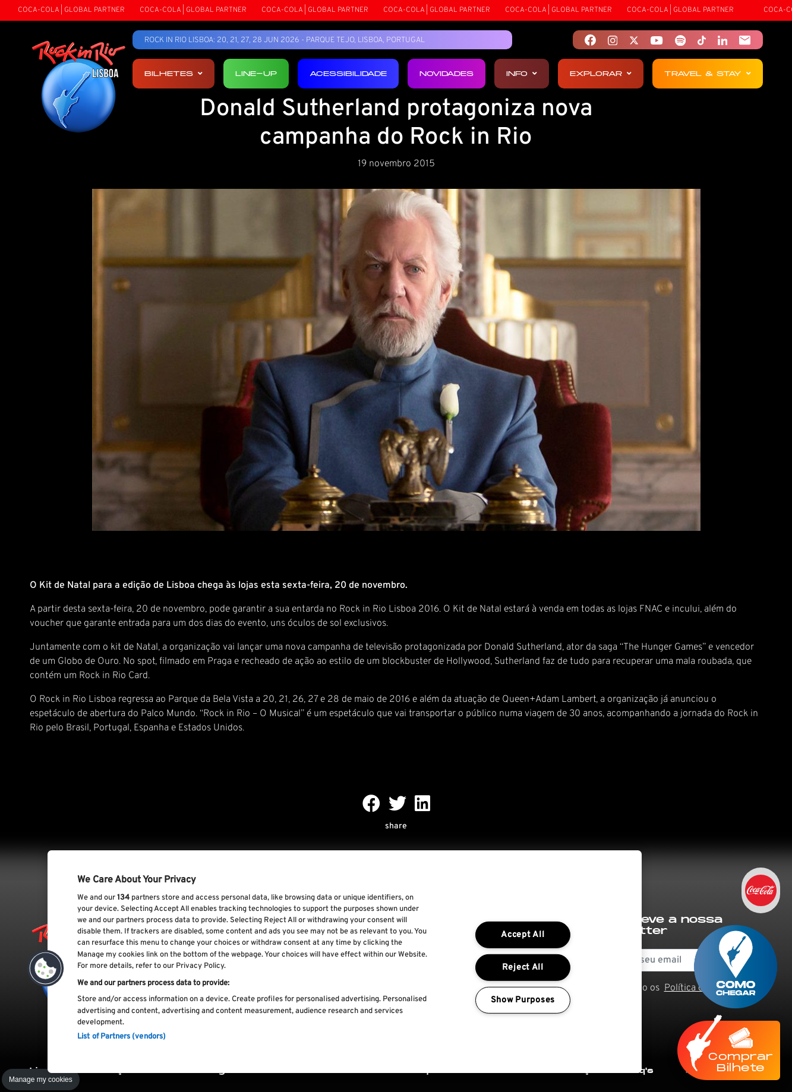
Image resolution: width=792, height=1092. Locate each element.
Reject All (523, 967)
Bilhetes (173, 73)
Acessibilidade (348, 73)
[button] (46, 968)
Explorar (601, 73)
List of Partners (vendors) (121, 1037)
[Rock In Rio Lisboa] (79, 88)
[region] (345, 961)
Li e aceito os (682, 988)
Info (521, 73)
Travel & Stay (707, 73)
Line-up (256, 73)
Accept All (522, 935)
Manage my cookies (40, 1079)
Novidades (446, 73)
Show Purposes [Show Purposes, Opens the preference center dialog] (523, 1000)
